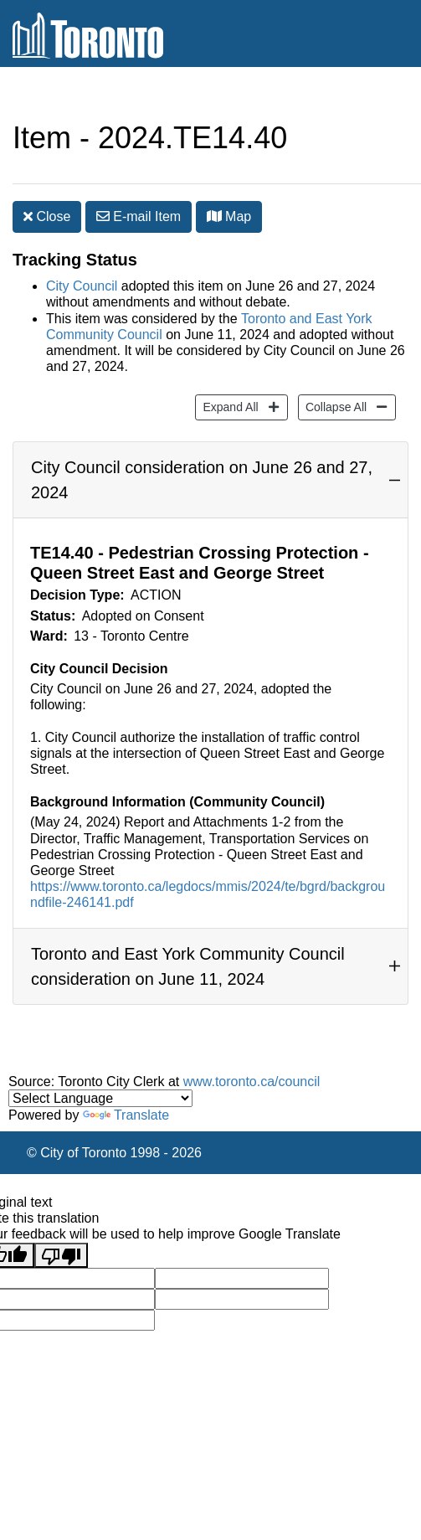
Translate (126, 1115)
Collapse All (334, 406)
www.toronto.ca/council (252, 1081)
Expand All (228, 406)
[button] (214, 216)
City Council (81, 286)
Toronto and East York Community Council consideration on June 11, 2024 (188, 966)
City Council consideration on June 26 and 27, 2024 (201, 480)
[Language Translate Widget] (100, 1098)
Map (229, 216)
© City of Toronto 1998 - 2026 (114, 1153)
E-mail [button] (138, 216)
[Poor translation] (61, 1255)
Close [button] (46, 216)
